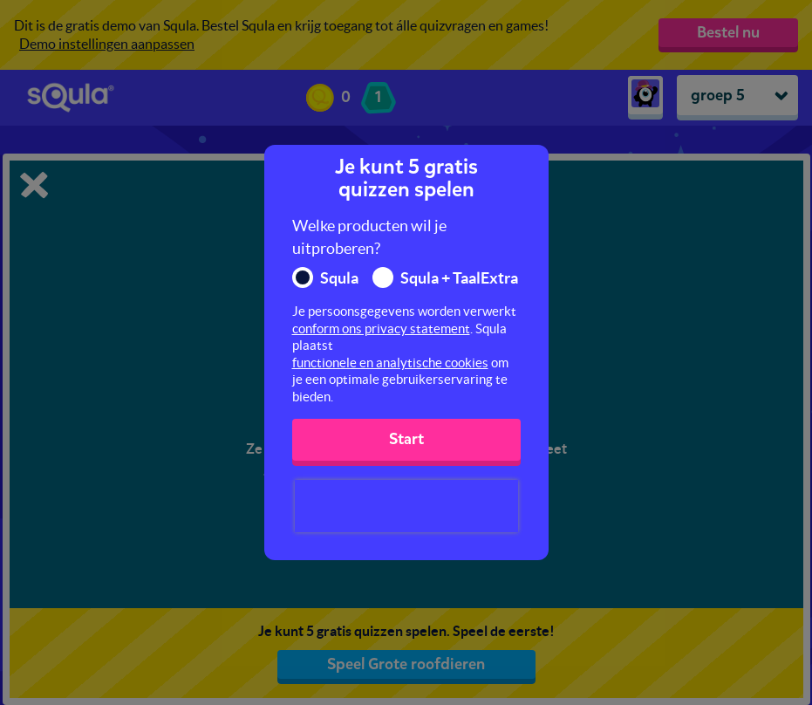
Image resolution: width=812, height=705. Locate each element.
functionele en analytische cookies (390, 362)
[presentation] (406, 506)
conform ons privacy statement (381, 328)
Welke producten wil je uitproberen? (369, 236)
